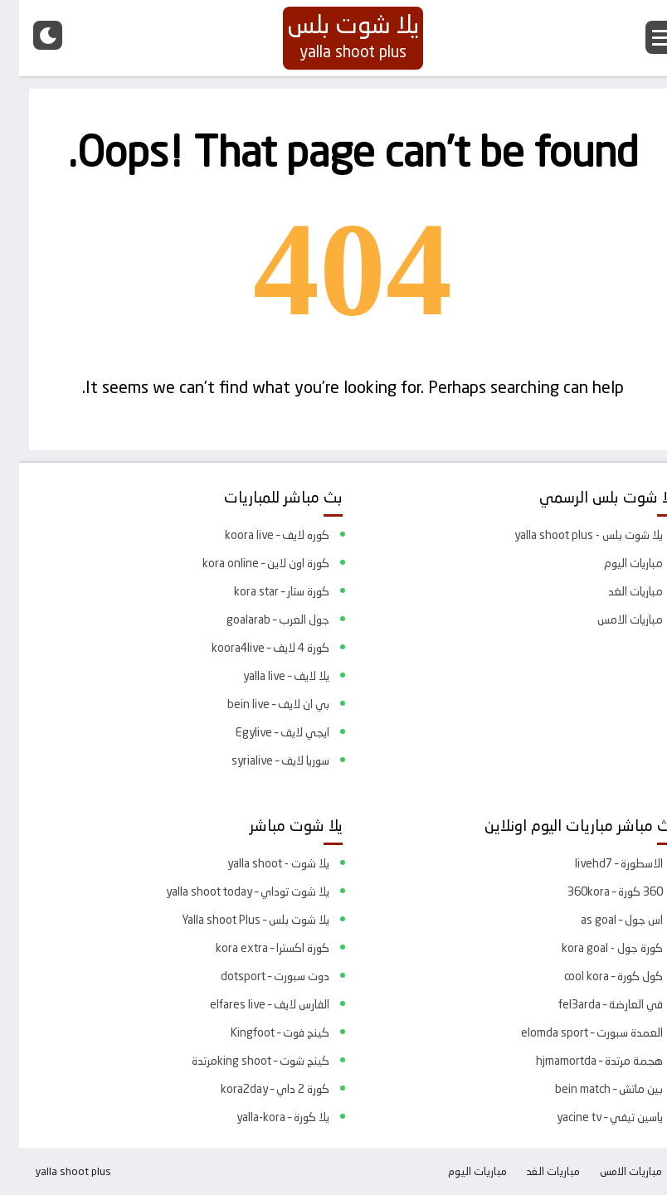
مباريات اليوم (614, 563)
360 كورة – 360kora (596, 891)
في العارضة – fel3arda (591, 1004)
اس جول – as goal (603, 920)
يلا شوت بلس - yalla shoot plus (569, 535)
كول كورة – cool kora (594, 976)
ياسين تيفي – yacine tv (591, 1117)
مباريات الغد (616, 591)
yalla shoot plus (54, 1171)
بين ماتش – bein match (590, 1089)
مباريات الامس (611, 619)
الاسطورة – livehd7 (600, 863)
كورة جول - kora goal (593, 948)
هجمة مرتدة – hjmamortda (580, 1061)
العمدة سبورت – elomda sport (573, 1032)
